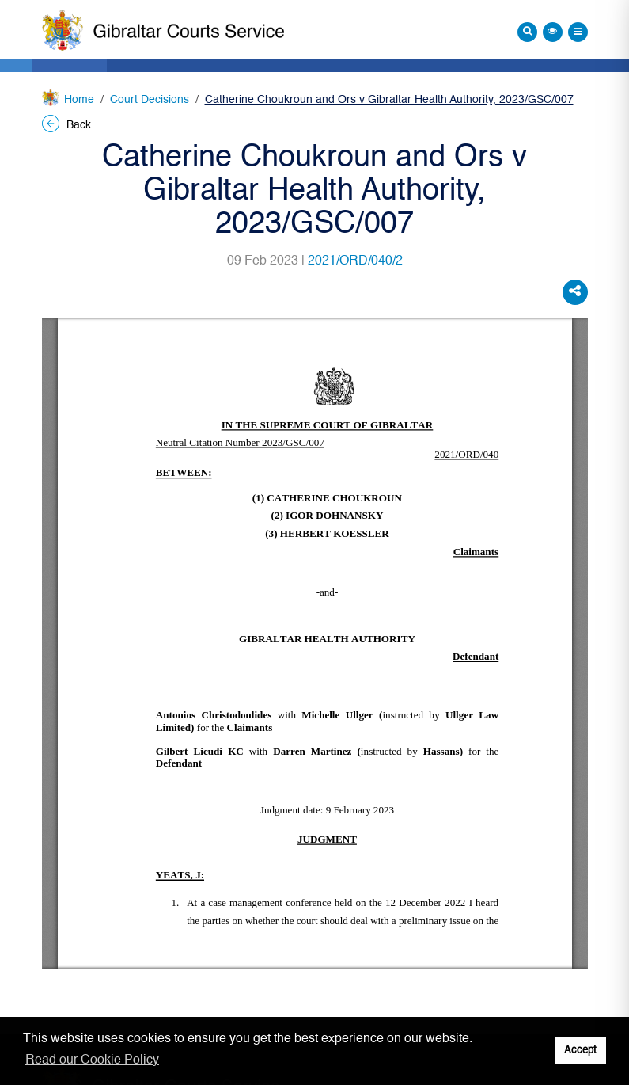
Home (79, 99)
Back (66, 125)
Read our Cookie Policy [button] (92, 1060)
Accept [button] (580, 1050)
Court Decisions (149, 99)
